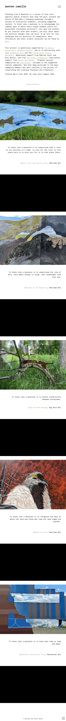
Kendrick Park (40, 532)
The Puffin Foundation (37, 58)
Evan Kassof (25, 63)
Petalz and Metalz (26, 60)
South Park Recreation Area (34, 163)
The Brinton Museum (38, 408)
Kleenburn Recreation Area (33, 655)
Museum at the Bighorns (36, 288)
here (7, 41)
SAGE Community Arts (14, 53)
